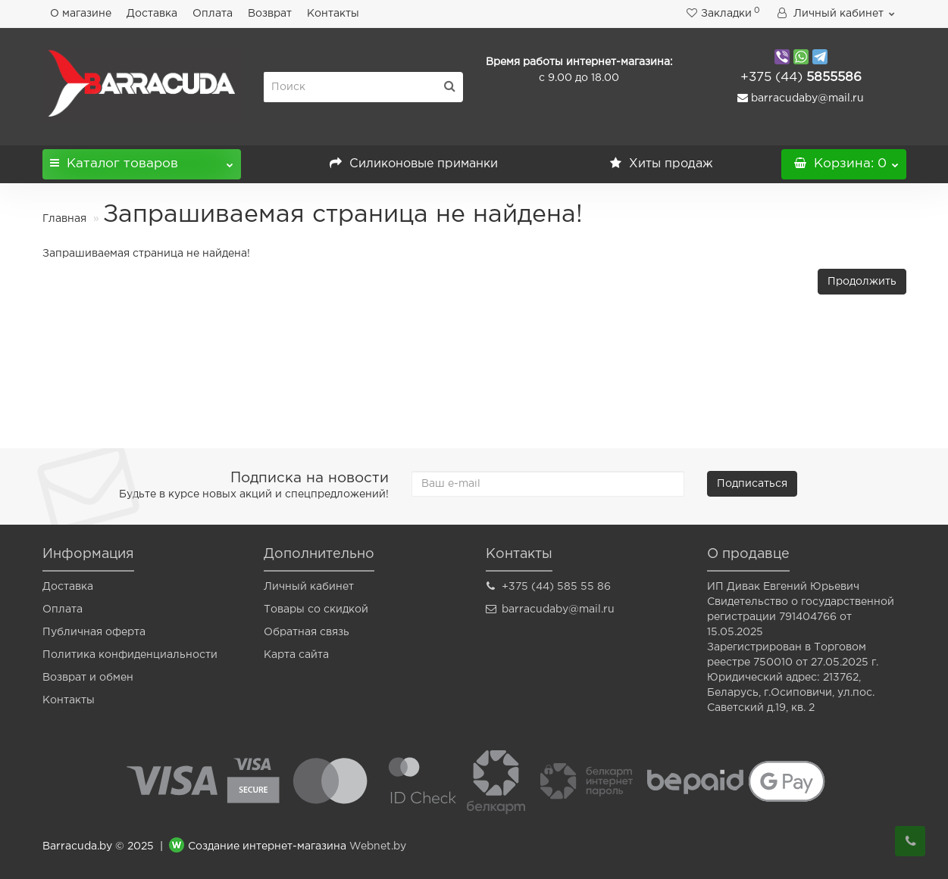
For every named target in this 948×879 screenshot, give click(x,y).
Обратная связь (306, 632)
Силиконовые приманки (414, 164)
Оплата (212, 13)
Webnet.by (377, 846)
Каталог (142, 159)
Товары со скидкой (316, 609)
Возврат (270, 13)
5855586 (801, 77)
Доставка (152, 13)
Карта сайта (296, 654)
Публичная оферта (93, 632)
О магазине (80, 13)
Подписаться (752, 483)
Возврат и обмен (87, 677)
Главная (64, 218)
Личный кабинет (309, 586)
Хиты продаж (661, 164)
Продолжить (862, 281)
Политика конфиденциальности (129, 654)
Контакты (333, 13)
